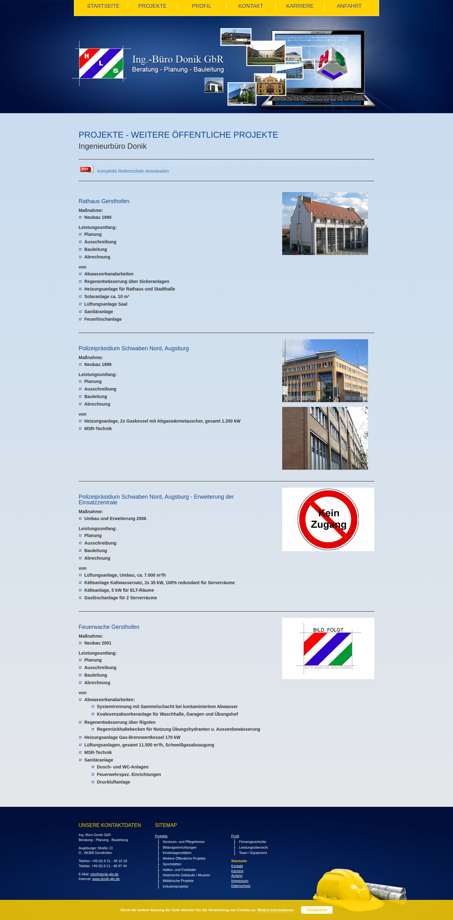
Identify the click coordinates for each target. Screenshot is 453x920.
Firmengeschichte (252, 842)
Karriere (300, 6)
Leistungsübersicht (253, 847)
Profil (235, 836)
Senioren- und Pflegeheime (183, 842)
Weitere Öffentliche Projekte (184, 858)
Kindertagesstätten (177, 853)
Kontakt (237, 866)
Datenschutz (240, 886)
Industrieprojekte (175, 886)
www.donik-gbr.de (106, 879)
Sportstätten (172, 864)
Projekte (161, 836)
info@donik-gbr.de (104, 874)
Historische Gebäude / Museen (186, 875)
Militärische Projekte (178, 881)
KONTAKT (250, 6)
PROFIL (201, 6)
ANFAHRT (349, 6)
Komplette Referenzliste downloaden (133, 171)
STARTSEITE (103, 6)
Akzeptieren (316, 910)
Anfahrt (236, 876)
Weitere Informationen (275, 910)
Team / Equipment (253, 853)
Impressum (239, 881)
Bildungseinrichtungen (180, 847)
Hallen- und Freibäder (179, 870)
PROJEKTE (152, 6)
